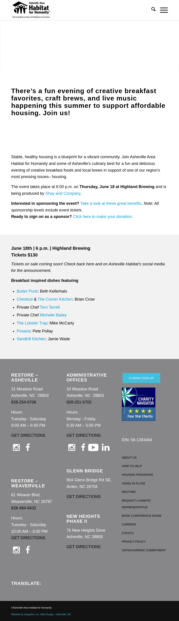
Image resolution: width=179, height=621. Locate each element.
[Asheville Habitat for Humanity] (31, 10)
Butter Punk (27, 291)
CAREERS (129, 524)
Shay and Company (62, 193)
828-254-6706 (23, 402)
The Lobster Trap (32, 323)
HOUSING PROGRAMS (137, 474)
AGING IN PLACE (133, 483)
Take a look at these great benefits (111, 203)
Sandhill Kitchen (31, 339)
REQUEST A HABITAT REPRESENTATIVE (136, 504)
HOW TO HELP (132, 466)
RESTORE (129, 492)
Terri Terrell (50, 307)
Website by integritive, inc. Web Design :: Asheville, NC (41, 614)
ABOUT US (129, 457)
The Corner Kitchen (55, 299)
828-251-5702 (79, 402)
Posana (23, 331)
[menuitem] (151, 10)
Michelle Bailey (53, 315)
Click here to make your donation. (103, 216)
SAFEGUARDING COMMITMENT (144, 550)
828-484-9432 (23, 508)
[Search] (151, 10)
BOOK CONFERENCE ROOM (141, 515)
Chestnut (25, 299)
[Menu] (162, 10)
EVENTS (127, 533)
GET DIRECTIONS (28, 435)
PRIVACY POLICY (134, 541)
